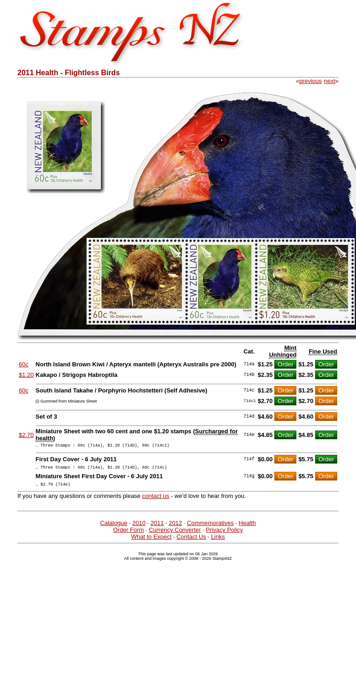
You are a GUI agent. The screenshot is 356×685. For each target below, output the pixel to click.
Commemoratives (210, 527)
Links (218, 540)
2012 (175, 527)
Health (247, 527)
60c (23, 364)
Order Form (128, 533)
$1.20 (26, 374)
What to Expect (151, 540)
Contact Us (191, 540)
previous (310, 80)
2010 (138, 527)
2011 (157, 527)
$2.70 (26, 434)
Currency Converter (174, 533)
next (329, 80)
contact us (155, 500)
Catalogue (113, 527)
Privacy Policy (224, 533)
